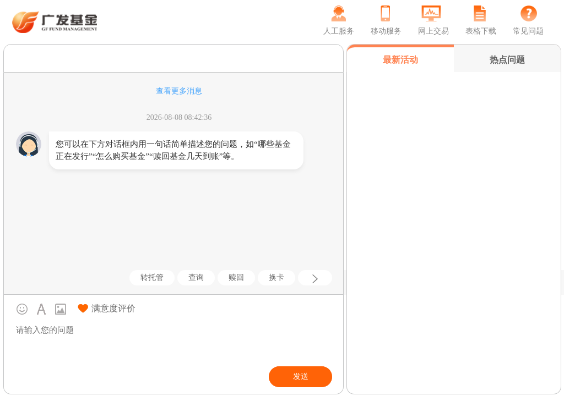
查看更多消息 (179, 91)
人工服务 (338, 31)
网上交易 (433, 31)
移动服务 (386, 31)
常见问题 (528, 31)
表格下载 (480, 31)
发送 (300, 376)
